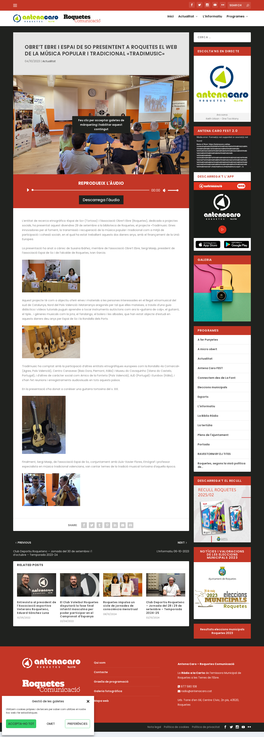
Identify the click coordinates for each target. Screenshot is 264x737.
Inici (170, 20)
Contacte (101, 677)
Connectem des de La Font (217, 383)
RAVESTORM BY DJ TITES (214, 459)
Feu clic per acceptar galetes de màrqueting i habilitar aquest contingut (101, 130)
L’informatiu (212, 20)
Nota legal (154, 732)
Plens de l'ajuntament (213, 440)
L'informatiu (206, 412)
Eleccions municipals (212, 393)
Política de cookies (176, 732)
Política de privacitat (206, 732)
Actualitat (186, 20)
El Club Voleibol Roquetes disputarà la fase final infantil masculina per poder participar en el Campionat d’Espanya (79, 615)
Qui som (99, 668)
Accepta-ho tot (21, 724)
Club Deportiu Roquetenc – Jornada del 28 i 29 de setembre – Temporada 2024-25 (165, 613)
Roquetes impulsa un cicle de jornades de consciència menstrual (120, 611)
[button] (88, 701)
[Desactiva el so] (164, 195)
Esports (203, 402)
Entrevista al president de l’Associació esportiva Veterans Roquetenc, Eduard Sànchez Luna (36, 613)
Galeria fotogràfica (108, 696)
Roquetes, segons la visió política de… (221, 470)
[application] (101, 195)
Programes (235, 20)
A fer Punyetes (208, 345)
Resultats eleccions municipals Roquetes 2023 (222, 636)
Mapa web (101, 706)
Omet (51, 724)
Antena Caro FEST (210, 373)
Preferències (77, 724)
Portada (204, 450)
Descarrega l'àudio (101, 205)
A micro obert (207, 354)
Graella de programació (111, 687)
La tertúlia (205, 431)
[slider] (91, 195)
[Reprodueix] (28, 195)
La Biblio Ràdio (208, 421)
